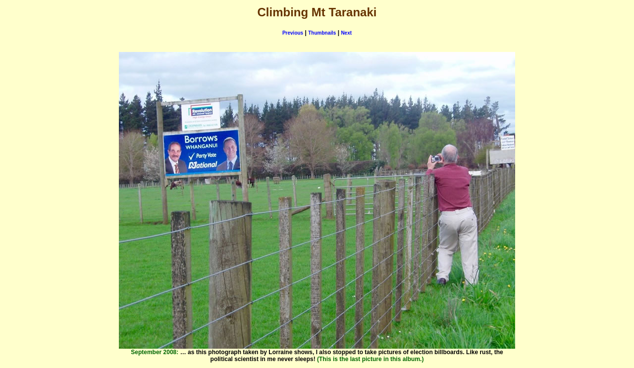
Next (346, 33)
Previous (292, 33)
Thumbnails (322, 33)
